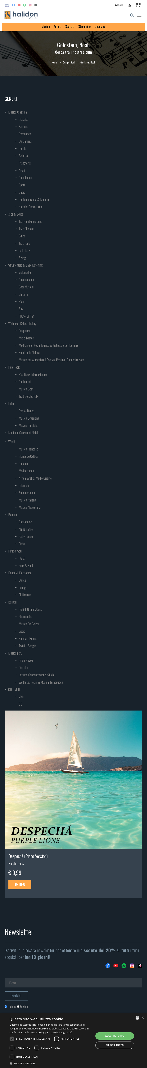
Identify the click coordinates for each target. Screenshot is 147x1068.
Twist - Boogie (27, 645)
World (11, 441)
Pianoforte (25, 163)
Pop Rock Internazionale (33, 374)
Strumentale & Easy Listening (25, 265)
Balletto (23, 155)
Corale (22, 148)
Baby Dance (26, 536)
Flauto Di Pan (26, 316)
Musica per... (15, 653)
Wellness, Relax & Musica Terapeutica (41, 682)
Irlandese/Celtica (28, 456)
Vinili (21, 696)
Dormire (23, 667)
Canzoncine (25, 521)
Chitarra (23, 294)
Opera (22, 184)
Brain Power (26, 660)
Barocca (23, 126)
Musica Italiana (27, 499)
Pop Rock (14, 367)
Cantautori (25, 381)
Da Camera (25, 141)
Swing (22, 257)
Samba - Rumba (28, 638)
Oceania (23, 463)
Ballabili (12, 601)
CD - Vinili (14, 689)
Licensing (100, 26)
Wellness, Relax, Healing (22, 323)
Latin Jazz (24, 250)
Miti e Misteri (26, 337)
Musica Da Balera (29, 623)
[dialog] (73, 1040)
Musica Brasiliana (29, 418)
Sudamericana (27, 492)
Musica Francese (28, 448)
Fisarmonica (25, 616)
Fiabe (22, 543)
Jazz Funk (24, 243)
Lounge (23, 587)
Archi (22, 170)
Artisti (57, 26)
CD (20, 704)
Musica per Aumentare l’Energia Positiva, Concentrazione (51, 359)
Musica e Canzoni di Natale (23, 432)
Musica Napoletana (30, 507)
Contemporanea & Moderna (34, 199)
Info (20, 884)
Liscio (22, 631)
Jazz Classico (26, 228)
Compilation (25, 177)
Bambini (12, 514)
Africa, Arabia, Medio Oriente (35, 478)
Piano (22, 301)
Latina (11, 403)
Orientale (24, 485)
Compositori (69, 62)
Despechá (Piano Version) (28, 855)
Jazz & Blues (15, 214)
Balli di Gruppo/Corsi (30, 609)
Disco (22, 558)
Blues (22, 235)
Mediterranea (26, 470)
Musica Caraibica (28, 425)
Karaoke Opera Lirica (30, 206)
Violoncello (25, 272)
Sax (21, 308)
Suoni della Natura (29, 352)
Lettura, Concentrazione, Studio (37, 674)
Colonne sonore (27, 279)
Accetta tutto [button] (114, 1036)
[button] (50, 1063)
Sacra (22, 192)
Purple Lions (16, 863)
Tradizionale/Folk (28, 396)
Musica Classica (17, 112)
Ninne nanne (26, 529)
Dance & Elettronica (19, 572)
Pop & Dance (26, 410)
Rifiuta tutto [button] (115, 1045)
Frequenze (24, 330)
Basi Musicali (26, 286)
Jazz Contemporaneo (30, 221)
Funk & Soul (15, 550)
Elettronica (25, 594)
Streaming (84, 26)
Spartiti (69, 26)
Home (54, 62)
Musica (46, 26)
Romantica (25, 133)
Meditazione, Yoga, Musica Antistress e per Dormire (48, 345)
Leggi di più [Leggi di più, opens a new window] (65, 1032)
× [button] (142, 1017)
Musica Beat (26, 388)
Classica (23, 119)
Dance (22, 580)
